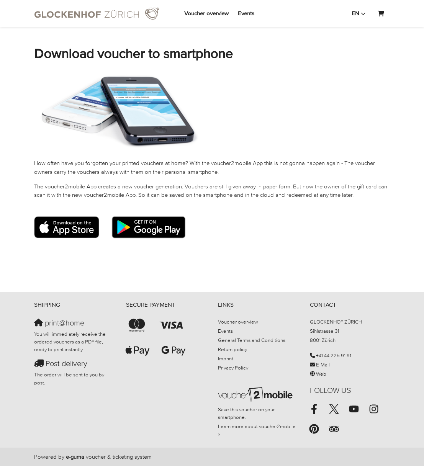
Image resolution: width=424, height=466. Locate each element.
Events (246, 13)
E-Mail (323, 365)
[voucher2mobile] (256, 394)
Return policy (232, 349)
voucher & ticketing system (109, 456)
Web (321, 374)
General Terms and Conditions (251, 340)
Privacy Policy (233, 368)
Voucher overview (206, 13)
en (355, 13)
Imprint (225, 358)
